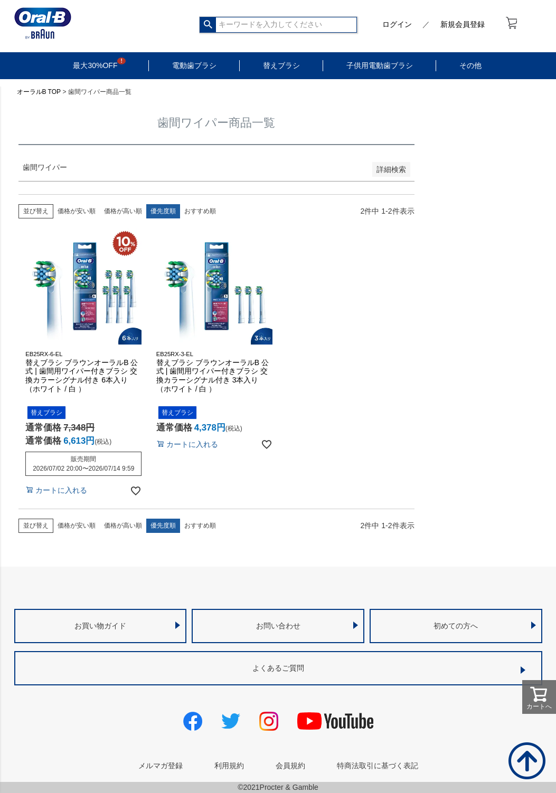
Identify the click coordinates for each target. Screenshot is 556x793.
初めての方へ (456, 626)
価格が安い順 (77, 211)
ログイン (397, 24)
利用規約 (229, 765)
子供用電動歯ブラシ (379, 65)
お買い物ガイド (100, 626)
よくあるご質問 (278, 668)
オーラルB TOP (39, 91)
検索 (208, 24)
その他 (470, 65)
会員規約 (290, 765)
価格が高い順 (123, 211)
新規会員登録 (462, 24)
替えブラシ (281, 65)
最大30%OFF (95, 65)
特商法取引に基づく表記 (377, 765)
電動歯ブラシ (194, 65)
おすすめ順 (200, 211)
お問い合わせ (278, 626)
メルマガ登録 (160, 765)
